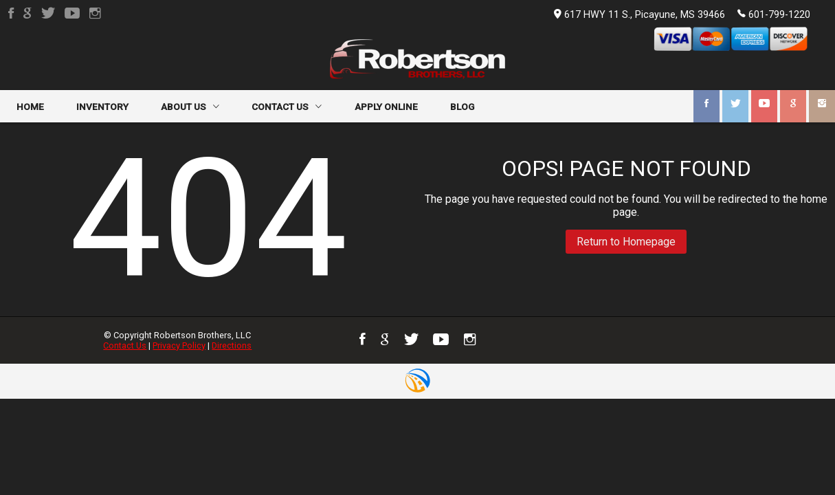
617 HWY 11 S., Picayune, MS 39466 (639, 15)
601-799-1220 (773, 14)
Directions (232, 345)
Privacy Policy (179, 345)
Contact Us (124, 345)
